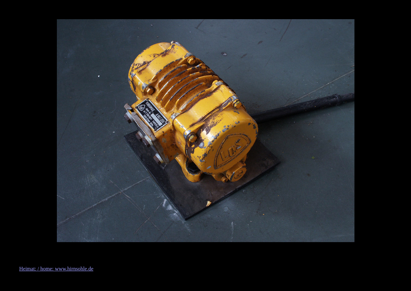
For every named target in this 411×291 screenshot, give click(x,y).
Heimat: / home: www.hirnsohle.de (56, 269)
